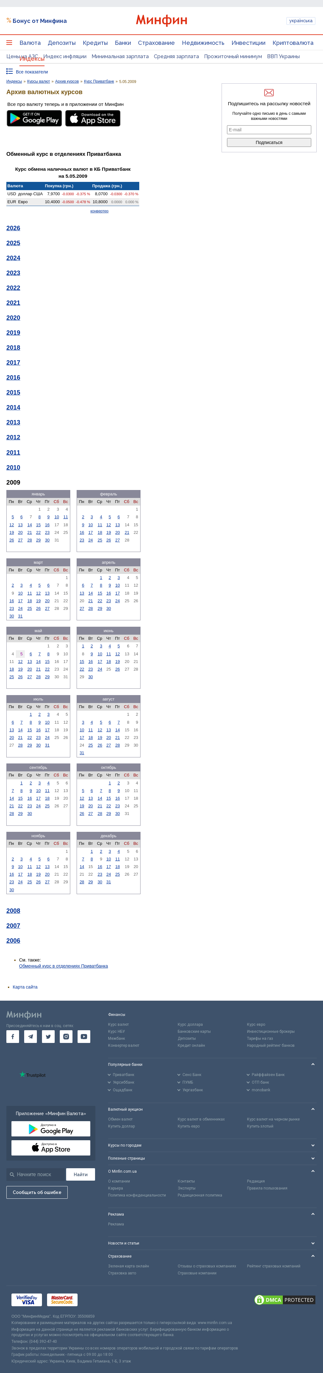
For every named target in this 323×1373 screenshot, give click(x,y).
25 (100, 540)
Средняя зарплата (176, 56)
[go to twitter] (48, 1036)
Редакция (256, 1181)
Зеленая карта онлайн (128, 1266)
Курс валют (118, 1024)
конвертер (99, 211)
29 (38, 540)
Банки (123, 42)
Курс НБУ (116, 1031)
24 (90, 540)
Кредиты (95, 42)
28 (29, 540)
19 (11, 532)
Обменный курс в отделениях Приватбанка (63, 966)
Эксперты (187, 1188)
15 (38, 524)
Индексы (32, 58)
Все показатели (32, 71)
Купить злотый (260, 1126)
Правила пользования (267, 1188)
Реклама (116, 1224)
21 (29, 532)
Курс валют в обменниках (201, 1119)
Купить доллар (121, 1126)
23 (47, 532)
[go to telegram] (30, 1036)
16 (47, 524)
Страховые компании (197, 1273)
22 (38, 532)
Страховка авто (122, 1273)
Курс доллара (190, 1024)
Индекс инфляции (64, 56)
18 (100, 532)
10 (56, 516)
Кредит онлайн (191, 1045)
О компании (119, 1181)
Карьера (115, 1188)
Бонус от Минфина (40, 20)
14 (29, 524)
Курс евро (256, 1024)
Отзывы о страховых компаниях (207, 1266)
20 (20, 532)
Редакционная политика (200, 1195)
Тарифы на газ (260, 1038)
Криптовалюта (292, 42)
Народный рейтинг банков (271, 1045)
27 (20, 540)
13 (20, 524)
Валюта (30, 42)
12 (11, 524)
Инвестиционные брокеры (271, 1031)
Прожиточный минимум (233, 56)
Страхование (156, 42)
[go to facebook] (12, 1036)
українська (301, 20)
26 (11, 540)
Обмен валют (120, 1119)
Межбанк (116, 1038)
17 (90, 532)
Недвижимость (203, 42)
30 (47, 540)
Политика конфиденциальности (137, 1195)
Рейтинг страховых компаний (273, 1266)
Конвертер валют (123, 1045)
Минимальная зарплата (120, 56)
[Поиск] (80, 1174)
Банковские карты (194, 1031)
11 (65, 516)
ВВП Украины (283, 56)
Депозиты (62, 42)
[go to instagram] (66, 1036)
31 (20, 616)
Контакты (186, 1181)
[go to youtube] (84, 1036)
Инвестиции (248, 42)
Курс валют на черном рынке (273, 1119)
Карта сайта (25, 987)
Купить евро (189, 1126)
